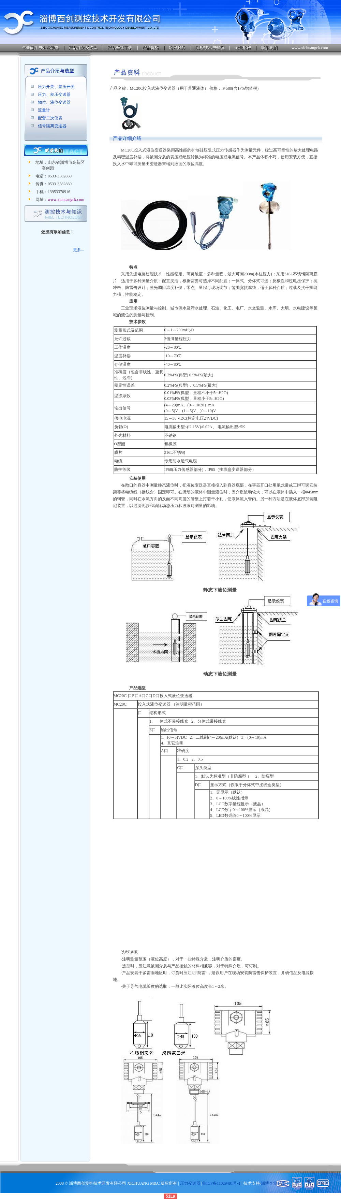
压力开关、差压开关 (56, 86)
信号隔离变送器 (52, 126)
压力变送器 (190, 1183)
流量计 (44, 110)
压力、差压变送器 (54, 94)
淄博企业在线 (273, 1183)
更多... (78, 249)
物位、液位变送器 (54, 102)
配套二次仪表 (50, 118)
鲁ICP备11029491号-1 (221, 1183)
